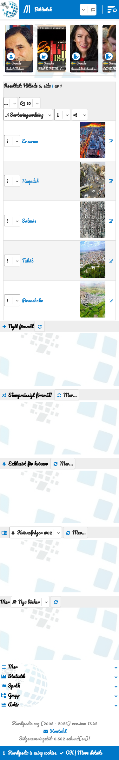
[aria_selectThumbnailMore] (30, 601)
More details (89, 753)
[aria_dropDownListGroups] (36, 532)
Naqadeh (30, 181)
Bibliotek (43, 9)
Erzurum (30, 141)
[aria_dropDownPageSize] (29, 102)
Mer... (66, 395)
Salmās (29, 221)
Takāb (28, 260)
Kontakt (55, 731)
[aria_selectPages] (10, 102)
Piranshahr (32, 300)
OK (66, 753)
